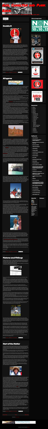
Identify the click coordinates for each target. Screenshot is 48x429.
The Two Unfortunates (36, 192)
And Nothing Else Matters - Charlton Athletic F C (36, 140)
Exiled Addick (34, 161)
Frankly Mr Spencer (35, 162)
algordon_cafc (8, 72)
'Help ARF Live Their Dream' (37, 171)
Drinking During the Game (36, 159)
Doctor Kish (34, 157)
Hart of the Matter (11, 343)
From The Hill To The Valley (37, 164)
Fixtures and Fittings (13, 257)
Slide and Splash (5, 153)
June (34, 121)
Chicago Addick (35, 150)
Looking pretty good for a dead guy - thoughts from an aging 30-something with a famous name (38, 183)
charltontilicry (34, 148)
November (35, 114)
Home (16, 414)
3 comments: (15, 72)
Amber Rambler (35, 137)
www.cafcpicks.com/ (35, 194)
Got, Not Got (34, 169)
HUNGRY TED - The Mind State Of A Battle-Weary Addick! (38, 174)
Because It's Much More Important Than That (38, 142)
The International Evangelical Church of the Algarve (10, 239)
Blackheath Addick (35, 144)
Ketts (17, 386)
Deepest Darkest (35, 155)
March (34, 130)
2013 (33, 109)
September (35, 117)
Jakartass (34, 178)
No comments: (15, 251)
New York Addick (35, 187)
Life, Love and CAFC (35, 180)
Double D (7, 25)
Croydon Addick (35, 153)
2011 (33, 112)
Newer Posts (5, 414)
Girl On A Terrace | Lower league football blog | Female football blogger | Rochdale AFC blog (37, 167)
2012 (33, 111)
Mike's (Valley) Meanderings (37, 185)
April (34, 129)
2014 (33, 108)
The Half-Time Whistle (36, 190)
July (34, 120)
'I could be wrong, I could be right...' (37, 176)
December (35, 113)
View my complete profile (33, 214)
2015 (33, 107)
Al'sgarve (7, 78)
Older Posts (27, 414)
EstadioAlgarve (11, 101)
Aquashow (7, 147)
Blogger (29, 427)
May (34, 128)
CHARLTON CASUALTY (36, 146)
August (34, 118)
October (34, 116)
